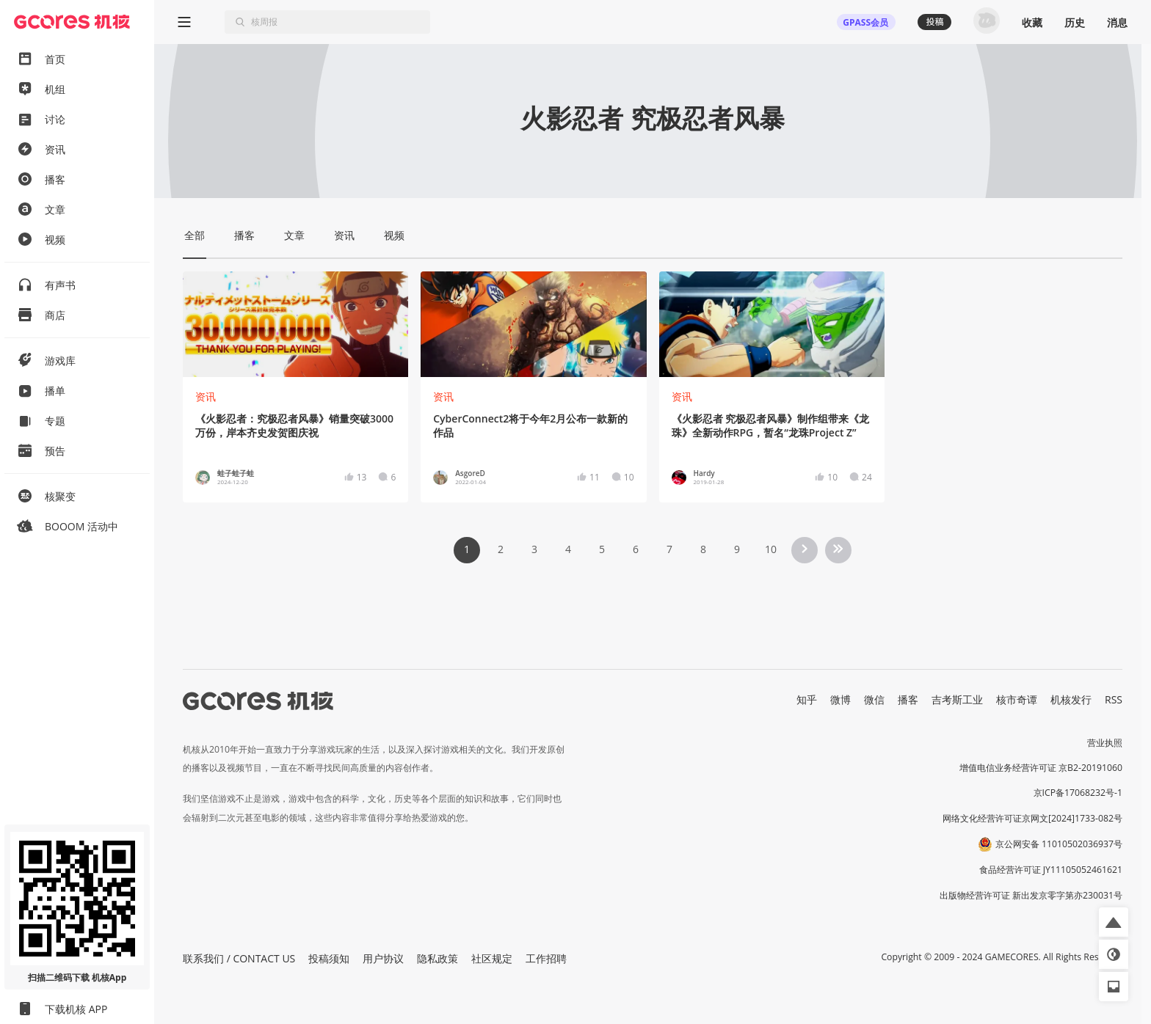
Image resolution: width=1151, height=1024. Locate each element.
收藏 (1032, 22)
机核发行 (1071, 699)
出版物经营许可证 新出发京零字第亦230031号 (1031, 895)
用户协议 (383, 958)
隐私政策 (437, 958)
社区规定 (491, 958)
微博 (840, 699)
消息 (1117, 22)
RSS (1113, 699)
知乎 (806, 699)
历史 (1074, 22)
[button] (1113, 922)
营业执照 (1104, 742)
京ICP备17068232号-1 (1078, 792)
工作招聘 (546, 958)
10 (771, 549)
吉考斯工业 (957, 699)
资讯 (205, 396)
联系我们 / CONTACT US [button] (239, 958)
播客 (908, 699)
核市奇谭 (1016, 699)
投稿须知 (328, 958)
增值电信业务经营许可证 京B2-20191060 (1040, 767)
